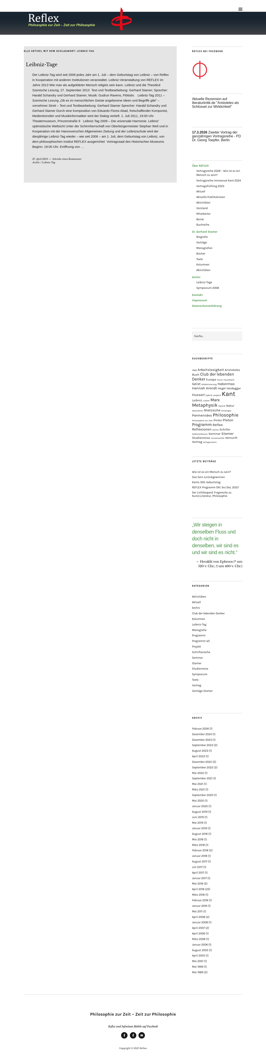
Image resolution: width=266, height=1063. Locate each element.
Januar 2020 (200, 806)
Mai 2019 (197, 822)
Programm (198, 635)
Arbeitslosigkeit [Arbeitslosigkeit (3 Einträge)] (211, 369)
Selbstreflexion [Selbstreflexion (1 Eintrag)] (200, 434)
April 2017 (198, 872)
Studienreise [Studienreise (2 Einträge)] (201, 438)
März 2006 (198, 939)
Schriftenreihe (201, 652)
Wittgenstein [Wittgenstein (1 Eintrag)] (210, 442)
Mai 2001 (197, 961)
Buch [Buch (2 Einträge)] (195, 374)
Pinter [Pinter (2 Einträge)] (218, 420)
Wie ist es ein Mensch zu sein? (211, 472)
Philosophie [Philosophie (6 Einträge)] (226, 415)
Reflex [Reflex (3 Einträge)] (218, 425)
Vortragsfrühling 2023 (210, 186)
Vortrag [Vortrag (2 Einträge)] (197, 442)
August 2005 (200, 950)
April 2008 (198, 917)
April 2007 (198, 928)
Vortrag (196, 685)
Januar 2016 (199, 905)
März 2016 (198, 894)
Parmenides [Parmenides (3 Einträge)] (202, 415)
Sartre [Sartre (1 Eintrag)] (215, 429)
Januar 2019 (199, 828)
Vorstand (202, 208)
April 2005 (198, 955)
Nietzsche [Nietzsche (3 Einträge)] (212, 410)
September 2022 (202, 767)
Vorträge (201, 242)
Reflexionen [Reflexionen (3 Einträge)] (201, 429)
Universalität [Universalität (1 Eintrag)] (217, 438)
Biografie (202, 236)
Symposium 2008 (207, 287)
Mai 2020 (198, 800)
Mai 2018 (197, 839)
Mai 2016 (197, 883)
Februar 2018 (200, 850)
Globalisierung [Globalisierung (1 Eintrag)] (209, 384)
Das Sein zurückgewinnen (208, 477)
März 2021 (198, 789)
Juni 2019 (198, 817)
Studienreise (200, 668)
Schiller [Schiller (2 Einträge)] (224, 429)
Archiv (36, 162)
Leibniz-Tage (42, 64)
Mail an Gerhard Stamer (141, 1038)
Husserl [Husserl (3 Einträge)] (198, 395)
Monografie (199, 630)
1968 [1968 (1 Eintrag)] (194, 370)
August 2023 (200, 750)
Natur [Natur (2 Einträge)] (230, 406)
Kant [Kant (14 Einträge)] (228, 393)
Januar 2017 (199, 878)
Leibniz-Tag (48, 162)
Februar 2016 (200, 900)
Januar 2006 (200, 944)
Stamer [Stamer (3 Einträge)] (227, 433)
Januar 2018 (199, 856)
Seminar (197, 657)
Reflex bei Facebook (124, 1038)
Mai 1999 (197, 966)
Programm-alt (201, 641)
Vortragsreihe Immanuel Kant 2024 (218, 180)
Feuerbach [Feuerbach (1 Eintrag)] (228, 379)
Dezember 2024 (202, 734)
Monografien (204, 248)
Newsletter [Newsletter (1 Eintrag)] (197, 410)
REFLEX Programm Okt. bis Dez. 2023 (215, 487)
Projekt (196, 646)
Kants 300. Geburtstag (206, 482)
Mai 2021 (197, 784)
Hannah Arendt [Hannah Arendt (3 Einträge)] (204, 388)
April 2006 (198, 933)
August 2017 (199, 861)
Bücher (200, 253)
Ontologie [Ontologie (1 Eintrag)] (226, 410)
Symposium (199, 674)
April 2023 (198, 756)
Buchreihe (202, 224)
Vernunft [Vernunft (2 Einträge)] (231, 438)
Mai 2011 (197, 911)
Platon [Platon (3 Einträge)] (228, 420)
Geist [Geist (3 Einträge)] (196, 384)
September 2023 (202, 745)
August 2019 (199, 811)
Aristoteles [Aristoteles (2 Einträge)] (232, 370)
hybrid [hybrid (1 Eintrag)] (208, 395)
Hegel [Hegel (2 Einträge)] (222, 388)
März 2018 (198, 845)
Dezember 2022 (202, 761)
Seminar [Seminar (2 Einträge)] (214, 434)
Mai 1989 (197, 972)
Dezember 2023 (202, 739)
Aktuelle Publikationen (210, 197)
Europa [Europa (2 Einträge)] (211, 379)
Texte (199, 259)
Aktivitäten (203, 202)
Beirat (200, 219)
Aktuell (200, 191)
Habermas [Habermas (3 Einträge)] (226, 384)
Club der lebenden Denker (208, 613)
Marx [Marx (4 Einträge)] (215, 399)
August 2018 (200, 833)
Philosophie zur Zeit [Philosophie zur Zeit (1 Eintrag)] (202, 420)
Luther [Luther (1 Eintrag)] (206, 400)
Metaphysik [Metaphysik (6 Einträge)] (204, 405)
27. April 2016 (40, 158)
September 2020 (202, 795)
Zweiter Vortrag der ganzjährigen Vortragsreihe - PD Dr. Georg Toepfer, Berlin (216, 136)
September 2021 (202, 778)
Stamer (196, 663)
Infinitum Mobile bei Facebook (133, 1038)
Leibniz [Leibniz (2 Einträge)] (197, 400)
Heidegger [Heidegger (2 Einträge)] (233, 388)
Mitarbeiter (203, 213)
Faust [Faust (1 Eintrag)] (220, 379)
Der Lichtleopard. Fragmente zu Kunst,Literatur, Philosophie (211, 494)
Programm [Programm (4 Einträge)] (202, 424)
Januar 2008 (200, 922)
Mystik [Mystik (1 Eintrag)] (221, 406)
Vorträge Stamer (202, 691)
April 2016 (198, 889)
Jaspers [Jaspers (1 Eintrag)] (217, 395)
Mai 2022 (198, 773)
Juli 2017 (197, 867)
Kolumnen (202, 264)
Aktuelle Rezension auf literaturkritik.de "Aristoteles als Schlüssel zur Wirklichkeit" (215, 102)
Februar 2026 (200, 728)
